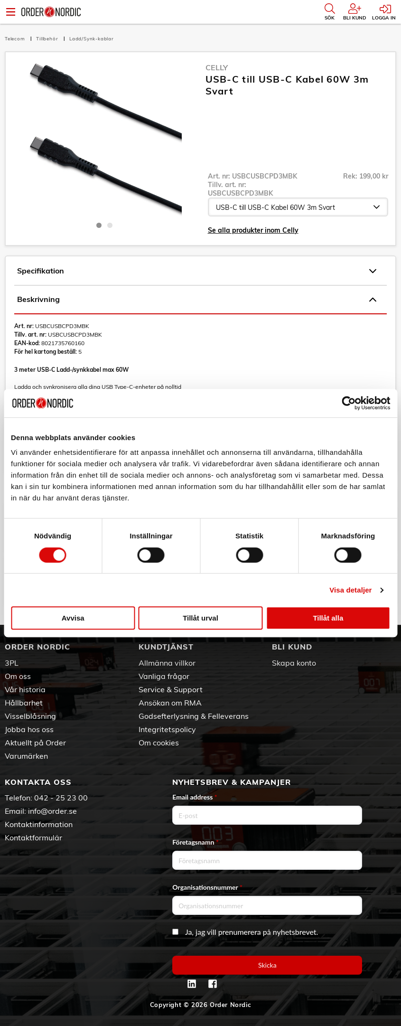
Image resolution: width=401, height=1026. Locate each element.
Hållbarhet (24, 702)
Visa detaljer (350, 590)
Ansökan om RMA (170, 702)
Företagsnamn (195, 842)
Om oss (18, 676)
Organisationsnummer (207, 887)
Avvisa (73, 618)
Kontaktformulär (33, 837)
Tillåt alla (328, 618)
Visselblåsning (30, 716)
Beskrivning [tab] (196, 299)
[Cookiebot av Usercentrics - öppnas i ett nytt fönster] (348, 403)
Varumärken (26, 756)
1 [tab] (98, 225)
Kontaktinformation (39, 824)
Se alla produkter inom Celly (253, 230)
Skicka (267, 965)
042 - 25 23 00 (61, 797)
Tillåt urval (200, 618)
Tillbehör (48, 39)
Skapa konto (294, 663)
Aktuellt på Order (35, 742)
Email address (194, 797)
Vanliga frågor (164, 676)
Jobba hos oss (29, 729)
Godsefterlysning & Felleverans (194, 716)
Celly (216, 67)
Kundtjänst (166, 646)
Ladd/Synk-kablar (91, 39)
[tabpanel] (104, 139)
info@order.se (52, 811)
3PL (12, 663)
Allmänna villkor (167, 663)
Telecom (16, 39)
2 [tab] (109, 225)
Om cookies (159, 742)
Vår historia (25, 689)
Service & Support (171, 689)
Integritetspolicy (167, 729)
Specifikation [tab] (196, 271)
